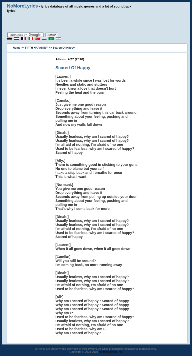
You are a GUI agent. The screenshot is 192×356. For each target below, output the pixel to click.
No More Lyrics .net (110, 351)
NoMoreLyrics (22, 6)
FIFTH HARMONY (36, 47)
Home (16, 47)
